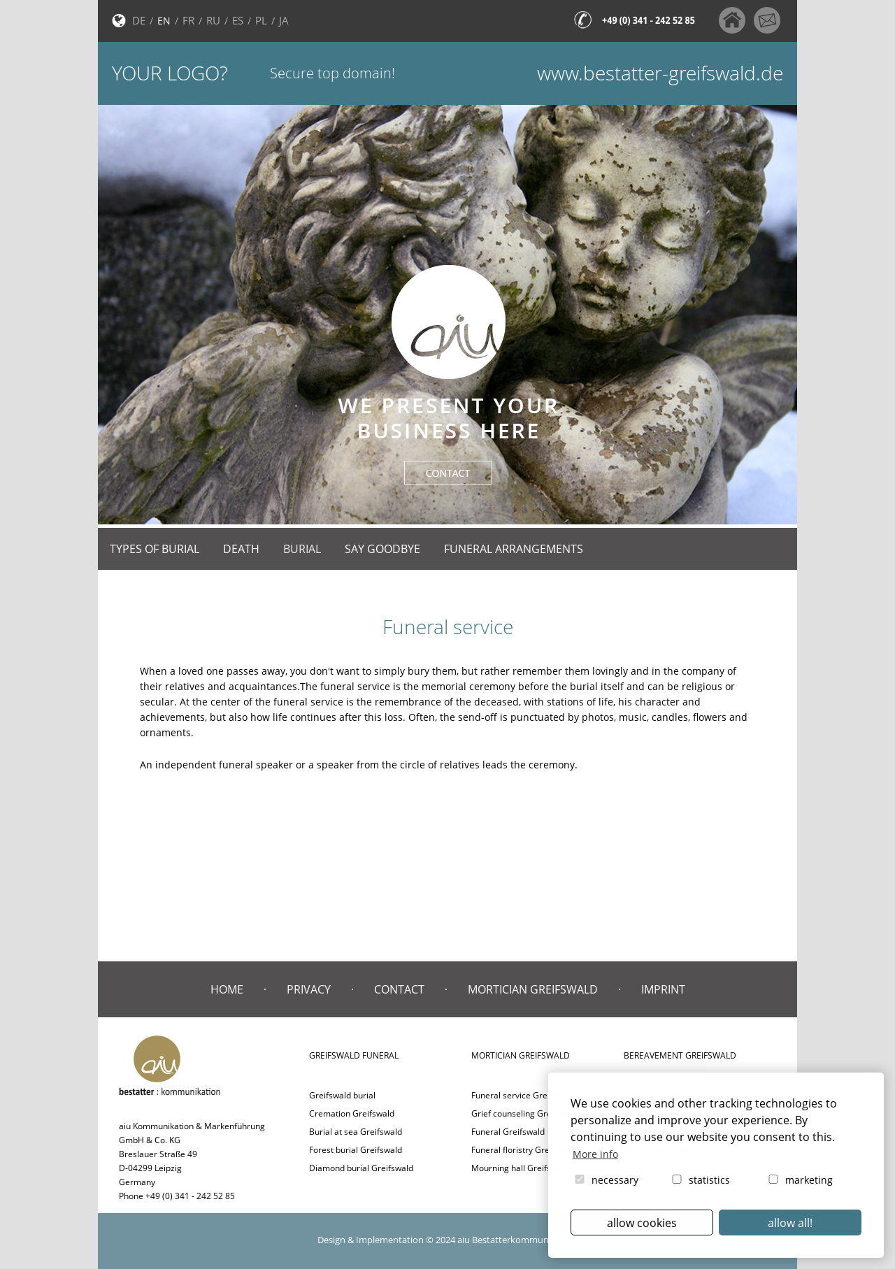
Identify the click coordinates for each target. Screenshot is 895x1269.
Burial (302, 549)
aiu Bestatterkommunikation (517, 1239)
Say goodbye (382, 549)
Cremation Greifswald (351, 1113)
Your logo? (170, 73)
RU (213, 20)
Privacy (309, 989)
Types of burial (154, 549)
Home (226, 989)
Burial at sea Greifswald (355, 1132)
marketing (799, 1179)
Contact (399, 989)
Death (241, 549)
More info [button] (595, 1154)
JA (284, 20)
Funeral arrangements (513, 549)
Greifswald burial (342, 1095)
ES (237, 20)
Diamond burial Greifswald (361, 1168)
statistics (700, 1179)
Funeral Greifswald (508, 1132)
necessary (605, 1179)
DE (138, 20)
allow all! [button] (790, 1223)
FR (188, 20)
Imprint (663, 989)
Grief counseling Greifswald (525, 1113)
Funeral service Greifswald (523, 1095)
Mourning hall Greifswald (520, 1168)
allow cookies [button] (642, 1223)
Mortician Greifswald (533, 989)
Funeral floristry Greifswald (524, 1150)
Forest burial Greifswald (355, 1150)
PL (261, 20)
